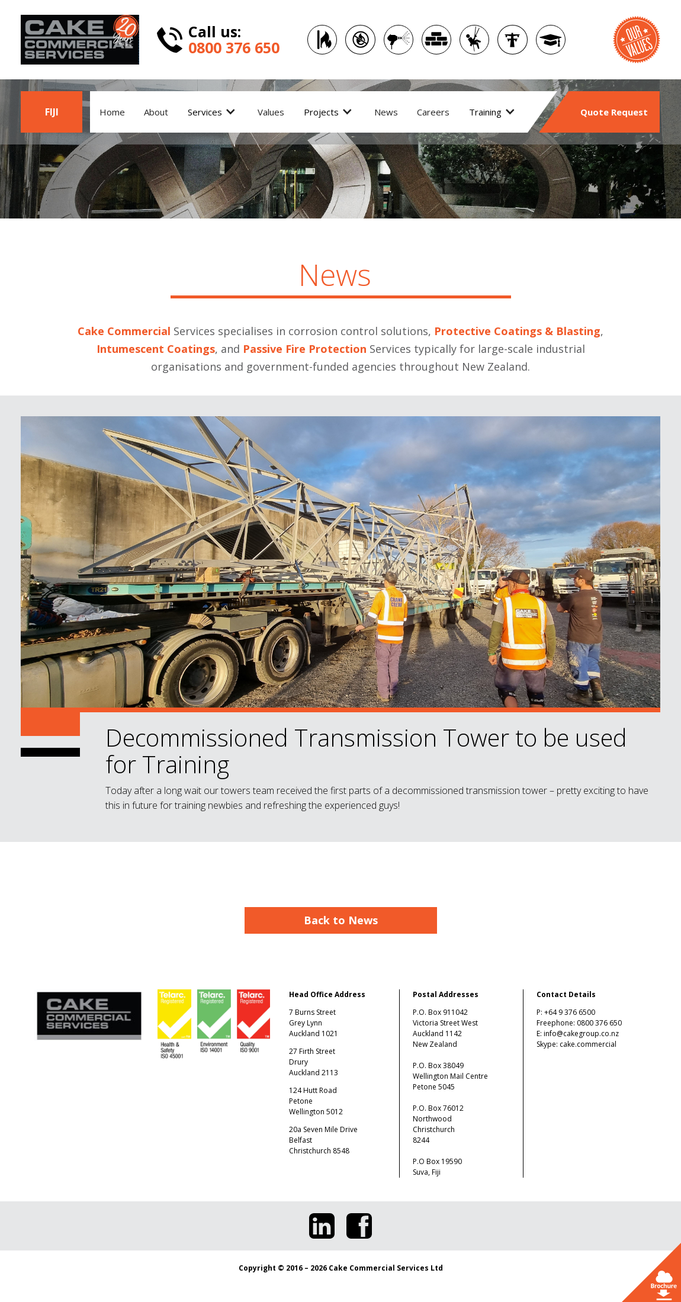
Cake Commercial (124, 331)
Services (205, 112)
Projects (321, 112)
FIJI (52, 111)
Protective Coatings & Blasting (517, 331)
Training (485, 112)
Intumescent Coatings (156, 349)
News (386, 112)
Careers (433, 112)
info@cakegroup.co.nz (581, 1033)
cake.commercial (588, 1044)
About (156, 112)
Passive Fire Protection (305, 349)
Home (112, 112)
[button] (213, 112)
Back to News (341, 920)
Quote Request (614, 112)
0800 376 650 (599, 1023)
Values (271, 112)
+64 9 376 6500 (569, 1012)
